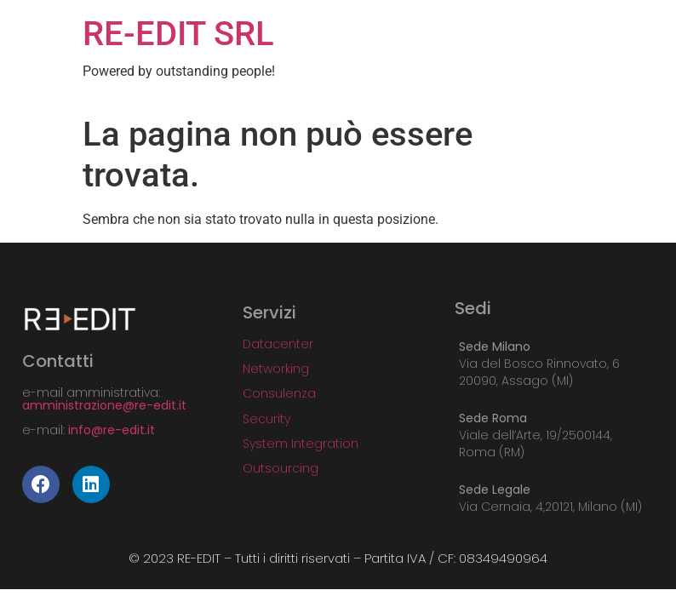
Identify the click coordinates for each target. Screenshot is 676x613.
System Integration (300, 443)
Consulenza (279, 393)
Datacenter (278, 343)
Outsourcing (280, 468)
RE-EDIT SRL (178, 34)
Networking (276, 368)
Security (266, 418)
